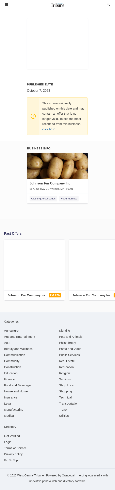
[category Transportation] (69, 403)
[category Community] (11, 361)
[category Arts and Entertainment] (19, 336)
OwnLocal (68, 475)
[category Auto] (7, 342)
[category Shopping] (65, 391)
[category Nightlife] (64, 330)
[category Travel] (63, 409)
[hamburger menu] (6, 4)
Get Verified (12, 436)
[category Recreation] (66, 367)
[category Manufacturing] (13, 409)
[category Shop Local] (66, 385)
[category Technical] (65, 397)
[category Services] (65, 379)
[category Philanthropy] (67, 342)
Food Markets (69, 198)
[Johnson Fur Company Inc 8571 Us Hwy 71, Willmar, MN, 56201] (57, 172)
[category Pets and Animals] (71, 336)
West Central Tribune (31, 475)
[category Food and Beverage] (17, 385)
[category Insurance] (10, 397)
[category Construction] (12, 367)
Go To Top (11, 460)
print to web (49, 481)
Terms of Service (15, 448)
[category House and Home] (16, 391)
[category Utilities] (64, 415)
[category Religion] (64, 373)
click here (48, 129)
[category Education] (11, 373)
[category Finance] (9, 379)
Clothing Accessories (43, 198)
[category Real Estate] (67, 361)
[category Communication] (14, 355)
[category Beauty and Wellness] (18, 348)
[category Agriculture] (11, 330)
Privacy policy (13, 454)
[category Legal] (8, 403)
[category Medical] (9, 415)
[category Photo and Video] (70, 348)
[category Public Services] (69, 355)
